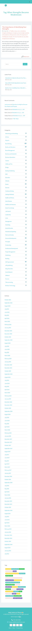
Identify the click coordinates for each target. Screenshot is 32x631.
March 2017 (7, 467)
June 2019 (7, 383)
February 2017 (8, 470)
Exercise (7, 187)
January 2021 (8, 327)
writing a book (22, 573)
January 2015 (8, 532)
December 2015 (8, 501)
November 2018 (8, 405)
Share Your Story (15, 568)
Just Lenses (7, 104)
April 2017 (7, 464)
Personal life (8, 589)
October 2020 (8, 337)
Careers (7, 160)
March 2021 (7, 321)
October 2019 (8, 371)
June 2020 (7, 349)
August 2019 (7, 377)
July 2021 (7, 309)
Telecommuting (9, 282)
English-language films (18, 598)
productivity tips (9, 571)
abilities (12, 31)
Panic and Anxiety (9, 235)
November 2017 (8, 442)
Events (6, 184)
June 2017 (7, 457)
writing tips (17, 584)
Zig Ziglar (14, 593)
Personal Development (10, 238)
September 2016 (8, 482)
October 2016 (8, 479)
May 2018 (7, 423)
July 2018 (7, 417)
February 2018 (8, 433)
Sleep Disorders (9, 268)
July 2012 (7, 553)
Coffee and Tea (8, 164)
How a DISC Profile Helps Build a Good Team (15, 83)
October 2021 (8, 299)
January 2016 (8, 498)
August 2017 (7, 451)
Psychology (14, 589)
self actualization (5, 34)
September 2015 (8, 510)
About (13, 628)
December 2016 (8, 476)
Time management (9, 591)
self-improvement (12, 34)
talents (18, 34)
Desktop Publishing (10, 170)
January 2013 (8, 550)
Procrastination (20, 589)
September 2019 (8, 374)
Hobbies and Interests (10, 204)
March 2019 (7, 392)
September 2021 (8, 303)
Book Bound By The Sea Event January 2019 (14, 577)
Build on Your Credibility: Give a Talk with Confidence (16, 88)
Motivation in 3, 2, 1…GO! (19, 109)
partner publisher (9, 598)
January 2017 (8, 473)
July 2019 (7, 380)
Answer (15, 31)
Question (27, 33)
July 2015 (7, 516)
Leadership (8, 214)
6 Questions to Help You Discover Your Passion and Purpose (16, 78)
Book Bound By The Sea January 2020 (12, 582)
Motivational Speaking (10, 231)
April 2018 (7, 426)
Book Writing (8, 143)
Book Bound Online (9, 595)
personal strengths (21, 33)
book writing (8, 568)
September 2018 (8, 411)
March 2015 (7, 526)
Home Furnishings (9, 208)
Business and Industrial (10, 154)
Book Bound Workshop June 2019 (12, 573)
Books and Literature (10, 147)
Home (10, 628)
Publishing (7, 255)
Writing (14, 571)
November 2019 (8, 368)
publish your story (21, 586)
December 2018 (8, 402)
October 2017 (8, 445)
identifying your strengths (12, 33)
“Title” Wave (15, 118)
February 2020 (8, 358)
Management (8, 221)
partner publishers (17, 595)
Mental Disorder (9, 228)
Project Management (10, 252)
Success (7, 279)
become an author (18, 580)
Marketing (7, 225)
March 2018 (7, 430)
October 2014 (8, 541)
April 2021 (7, 318)
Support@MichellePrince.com (17, 622)
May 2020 (7, 352)
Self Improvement (9, 262)
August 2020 (7, 343)
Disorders (7, 177)
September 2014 (8, 544)
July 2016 (7, 485)
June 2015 (7, 519)
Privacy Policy (19, 628)
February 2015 (8, 529)
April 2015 (7, 522)
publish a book (8, 586)
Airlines (7, 137)
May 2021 (7, 315)
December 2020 (8, 330)
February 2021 (8, 324)
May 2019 (7, 386)
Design (7, 167)
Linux (6, 218)
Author (20, 591)
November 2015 (8, 504)
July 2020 (7, 346)
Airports (7, 140)
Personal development (10, 584)
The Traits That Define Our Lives (19, 36)
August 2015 (7, 513)
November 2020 (8, 334)
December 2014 (8, 535)
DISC (6, 174)
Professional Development (11, 248)
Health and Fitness (9, 197)
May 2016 (7, 488)
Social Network (8, 272)
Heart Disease (8, 201)
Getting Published (9, 194)
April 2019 (7, 389)
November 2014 (8, 538)
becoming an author (9, 580)
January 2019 (8, 399)
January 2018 (8, 436)
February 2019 (8, 396)
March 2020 (7, 355)
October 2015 (8, 507)
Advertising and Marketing (11, 133)
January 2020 (8, 361)
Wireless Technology (10, 285)
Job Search (8, 211)
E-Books (7, 181)
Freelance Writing (9, 191)
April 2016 (7, 491)
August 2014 (7, 547)
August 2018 (7, 414)
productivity (21, 568)
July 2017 (7, 454)
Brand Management (10, 150)
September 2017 (8, 448)
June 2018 (7, 420)
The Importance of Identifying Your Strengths (14, 28)
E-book (18, 593)
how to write (15, 586)
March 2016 (7, 495)
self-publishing (8, 265)
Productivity (8, 245)
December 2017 (8, 439)
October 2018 (8, 408)
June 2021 (7, 312)
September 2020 (8, 340)
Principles (7, 241)
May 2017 (7, 461)
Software (7, 275)
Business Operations (10, 157)
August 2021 (7, 306)
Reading (7, 258)
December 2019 (8, 365)
